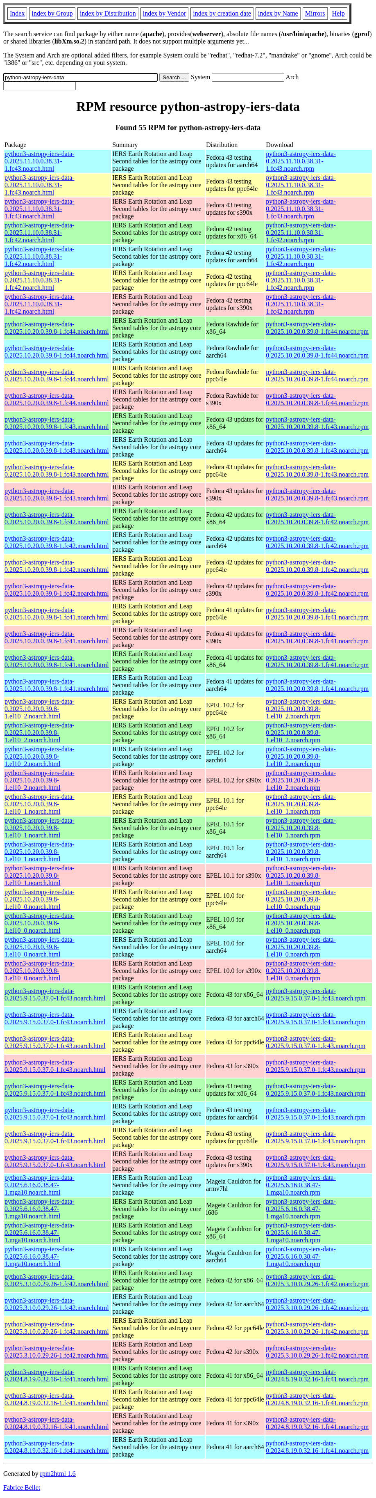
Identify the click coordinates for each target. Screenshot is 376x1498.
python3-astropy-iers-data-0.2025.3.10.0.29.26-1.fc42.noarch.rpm (317, 1280)
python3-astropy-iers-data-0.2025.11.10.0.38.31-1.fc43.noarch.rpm (301, 161)
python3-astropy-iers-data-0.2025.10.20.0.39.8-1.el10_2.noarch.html (40, 709)
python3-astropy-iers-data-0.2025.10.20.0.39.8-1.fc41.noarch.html (57, 613)
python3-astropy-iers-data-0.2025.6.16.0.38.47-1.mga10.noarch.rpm (301, 1185)
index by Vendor (164, 13)
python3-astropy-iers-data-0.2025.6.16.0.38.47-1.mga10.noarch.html (40, 1185)
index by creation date (222, 13)
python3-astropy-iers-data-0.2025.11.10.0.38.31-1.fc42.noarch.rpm (301, 232)
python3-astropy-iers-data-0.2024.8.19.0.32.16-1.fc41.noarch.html (57, 1375)
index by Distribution (108, 13)
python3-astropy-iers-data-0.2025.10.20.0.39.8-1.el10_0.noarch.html (40, 899)
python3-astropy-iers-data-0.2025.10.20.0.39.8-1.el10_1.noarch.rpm (301, 804)
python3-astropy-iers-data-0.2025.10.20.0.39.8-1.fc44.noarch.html (57, 328)
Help (338, 13)
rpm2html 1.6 (58, 1473)
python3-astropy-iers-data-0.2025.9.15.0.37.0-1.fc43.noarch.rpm (315, 994)
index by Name (278, 13)
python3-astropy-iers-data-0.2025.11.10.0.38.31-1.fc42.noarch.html (40, 232)
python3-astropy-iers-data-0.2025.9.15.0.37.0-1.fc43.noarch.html (55, 994)
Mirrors (315, 13)
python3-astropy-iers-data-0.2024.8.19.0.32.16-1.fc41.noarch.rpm (317, 1375)
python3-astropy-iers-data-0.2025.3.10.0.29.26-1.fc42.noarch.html (57, 1280)
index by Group (52, 13)
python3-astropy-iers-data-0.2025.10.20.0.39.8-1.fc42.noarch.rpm (317, 518)
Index (17, 13)
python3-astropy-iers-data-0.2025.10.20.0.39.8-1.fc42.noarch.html (57, 518)
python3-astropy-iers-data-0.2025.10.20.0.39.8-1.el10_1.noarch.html (40, 804)
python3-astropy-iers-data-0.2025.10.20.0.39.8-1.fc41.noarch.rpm (317, 613)
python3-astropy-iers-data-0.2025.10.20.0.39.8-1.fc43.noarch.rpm (317, 423)
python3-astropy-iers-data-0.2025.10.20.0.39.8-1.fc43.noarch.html (57, 423)
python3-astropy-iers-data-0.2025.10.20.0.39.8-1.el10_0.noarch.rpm (301, 899)
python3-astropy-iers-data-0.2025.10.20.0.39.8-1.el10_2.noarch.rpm (301, 709)
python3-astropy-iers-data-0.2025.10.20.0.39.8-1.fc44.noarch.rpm (317, 328)
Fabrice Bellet (21, 1487)
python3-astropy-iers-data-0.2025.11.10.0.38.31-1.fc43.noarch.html (40, 161)
